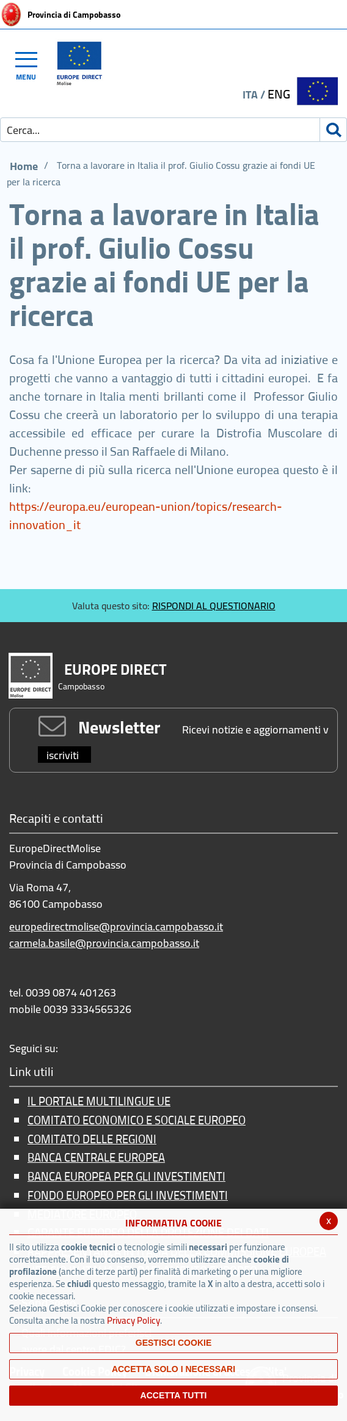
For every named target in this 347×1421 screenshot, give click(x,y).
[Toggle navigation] (31, 64)
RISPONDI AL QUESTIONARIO (214, 605)
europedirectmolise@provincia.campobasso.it (116, 926)
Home (24, 166)
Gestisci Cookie (173, 1343)
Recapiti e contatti (56, 819)
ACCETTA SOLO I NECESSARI (173, 1369)
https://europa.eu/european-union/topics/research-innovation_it (145, 515)
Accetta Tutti (174, 1395)
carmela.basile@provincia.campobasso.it (104, 943)
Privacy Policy (133, 1320)
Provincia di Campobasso (73, 15)
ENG (279, 94)
